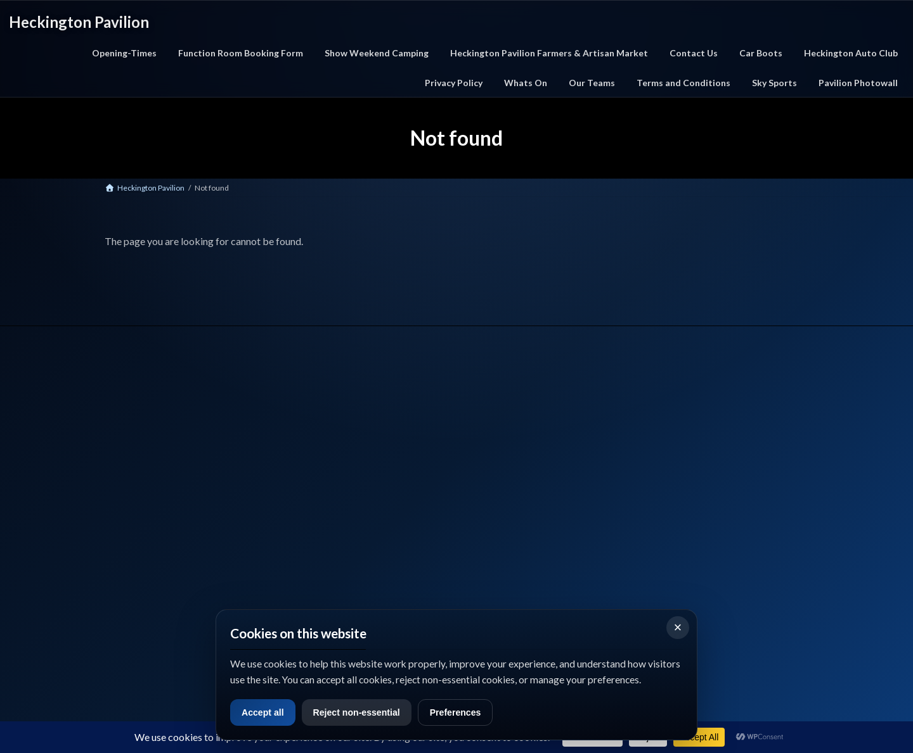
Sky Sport (520, 478)
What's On (348, 447)
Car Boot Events (357, 462)
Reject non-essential (363, 712)
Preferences (467, 712)
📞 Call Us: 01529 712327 (144, 519)
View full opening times (712, 684)
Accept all (264, 712)
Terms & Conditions (539, 462)
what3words (127, 602)
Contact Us (524, 431)
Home (341, 431)
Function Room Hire (364, 494)
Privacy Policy (528, 447)
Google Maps (197, 570)
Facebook (121, 570)
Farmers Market (358, 478)
